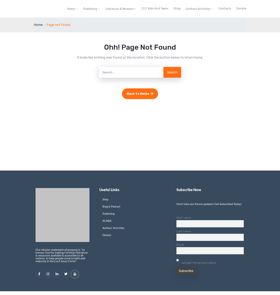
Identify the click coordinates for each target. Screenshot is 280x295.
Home (71, 9)
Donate (241, 8)
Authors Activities (198, 9)
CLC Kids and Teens (155, 8)
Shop (177, 8)
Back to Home (140, 94)
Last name (183, 231)
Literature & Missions (119, 9)
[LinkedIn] (57, 274)
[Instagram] (48, 274)
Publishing (90, 9)
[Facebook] (39, 274)
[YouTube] (74, 274)
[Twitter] (65, 274)
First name (183, 217)
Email (180, 244)
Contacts (225, 8)
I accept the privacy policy (196, 260)
